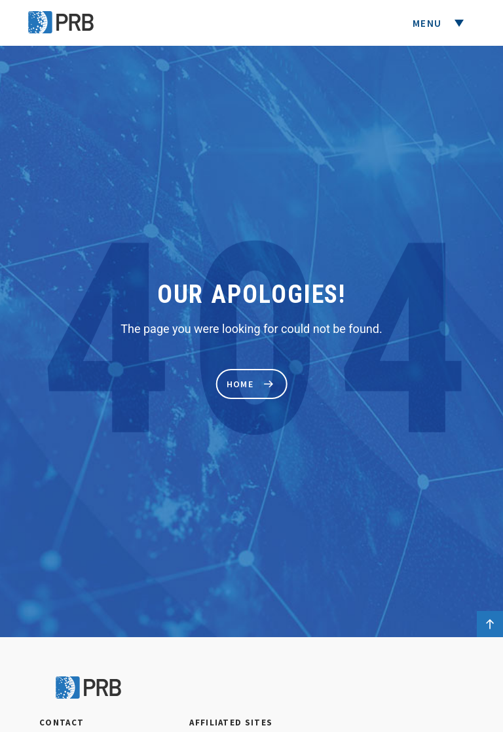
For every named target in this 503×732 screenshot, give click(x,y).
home (250, 384)
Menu (429, 23)
